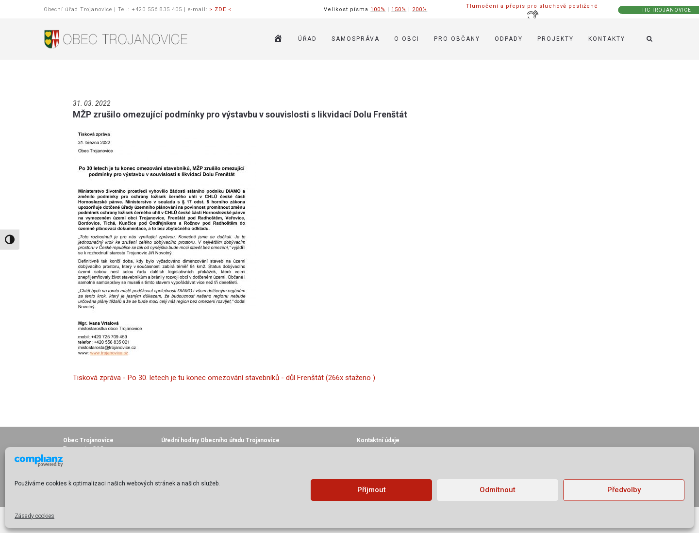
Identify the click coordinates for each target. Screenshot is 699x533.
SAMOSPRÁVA (356, 38)
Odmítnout (498, 489)
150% (398, 9)
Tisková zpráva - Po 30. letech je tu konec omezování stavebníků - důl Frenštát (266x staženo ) (224, 377)
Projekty (555, 38)
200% (419, 9)
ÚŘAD (307, 38)
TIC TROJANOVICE (666, 10)
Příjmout (371, 489)
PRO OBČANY (457, 38)
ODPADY (509, 38)
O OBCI (406, 38)
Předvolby (624, 489)
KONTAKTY (606, 38)
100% (377, 9)
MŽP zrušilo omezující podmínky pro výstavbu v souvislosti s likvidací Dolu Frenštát (240, 114)
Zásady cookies (34, 516)
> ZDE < (220, 9)
